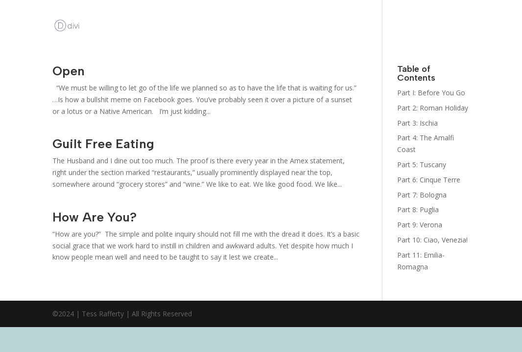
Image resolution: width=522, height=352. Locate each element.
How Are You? (94, 217)
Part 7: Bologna (422, 194)
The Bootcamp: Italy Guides (438, 25)
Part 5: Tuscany (421, 164)
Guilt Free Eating (103, 144)
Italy (501, 7)
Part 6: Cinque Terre (428, 179)
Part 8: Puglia (418, 209)
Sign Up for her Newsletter (364, 25)
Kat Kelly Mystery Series (295, 25)
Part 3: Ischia (417, 123)
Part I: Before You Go (431, 92)
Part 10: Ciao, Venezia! (432, 239)
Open (68, 71)
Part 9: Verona (419, 224)
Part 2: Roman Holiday (432, 107)
